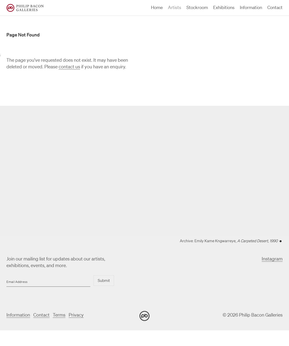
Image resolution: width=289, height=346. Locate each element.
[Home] (25, 8)
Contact (41, 315)
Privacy (76, 315)
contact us (69, 66)
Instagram (272, 258)
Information (18, 315)
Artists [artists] (174, 7)
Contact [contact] (275, 7)
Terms (59, 315)
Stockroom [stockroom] (197, 7)
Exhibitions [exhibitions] (224, 7)
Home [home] (157, 7)
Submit (104, 280)
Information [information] (251, 7)
